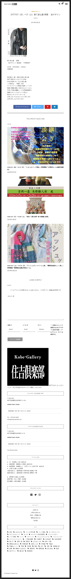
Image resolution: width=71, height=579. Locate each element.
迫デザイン (12, 551)
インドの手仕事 (30, 532)
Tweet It (37, 107)
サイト (39, 325)
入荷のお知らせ (35, 513)
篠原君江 (32, 549)
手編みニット (13, 546)
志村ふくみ (34, 544)
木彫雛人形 (56, 546)
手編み (51, 544)
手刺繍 (43, 544)
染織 (10, 549)
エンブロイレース (54, 532)
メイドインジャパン (15, 539)
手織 (22, 546)
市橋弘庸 (25, 544)
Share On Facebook (22, 107)
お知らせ (35, 510)
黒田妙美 (29, 551)
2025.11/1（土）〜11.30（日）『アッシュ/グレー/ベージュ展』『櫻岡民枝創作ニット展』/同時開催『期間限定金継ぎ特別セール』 (35, 267)
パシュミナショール (43, 537)
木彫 (48, 546)
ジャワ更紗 (12, 537)
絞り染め (50, 549)
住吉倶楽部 (57, 539)
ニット (22, 537)
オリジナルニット (14, 534)
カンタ (26, 534)
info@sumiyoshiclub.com (14, 419)
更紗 (35, 546)
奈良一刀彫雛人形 (35, 515)
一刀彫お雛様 (29, 539)
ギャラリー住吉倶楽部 (38, 534)
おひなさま (18, 532)
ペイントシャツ (57, 537)
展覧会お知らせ (35, 11)
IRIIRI (10, 532)
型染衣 (28, 541)
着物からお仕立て (20, 549)
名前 (10, 325)
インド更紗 (42, 532)
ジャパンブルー (53, 534)
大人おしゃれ (37, 541)
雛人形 (22, 551)
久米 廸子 (48, 539)
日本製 (29, 546)
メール (25, 325)
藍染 (57, 549)
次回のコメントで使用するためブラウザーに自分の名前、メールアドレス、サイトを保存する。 (56, 329)
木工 (42, 546)
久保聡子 (39, 539)
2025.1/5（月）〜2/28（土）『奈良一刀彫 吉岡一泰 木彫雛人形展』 (28, 217)
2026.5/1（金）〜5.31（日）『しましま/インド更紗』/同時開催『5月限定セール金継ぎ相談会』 (35, 168)
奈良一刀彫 (48, 541)
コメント (11, 296)
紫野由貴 (41, 549)
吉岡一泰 (19, 541)
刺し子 (11, 541)
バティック (30, 537)
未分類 (36, 521)
